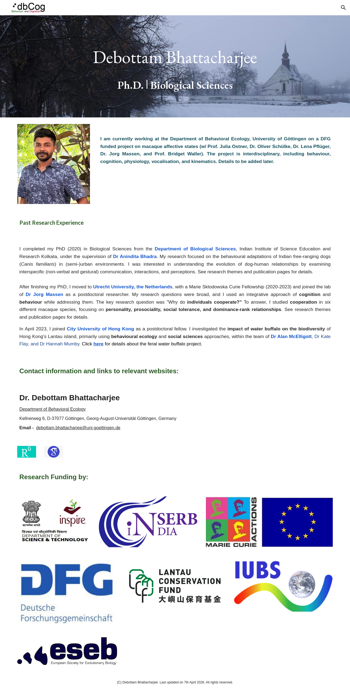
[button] (343, 7)
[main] (175, 66)
